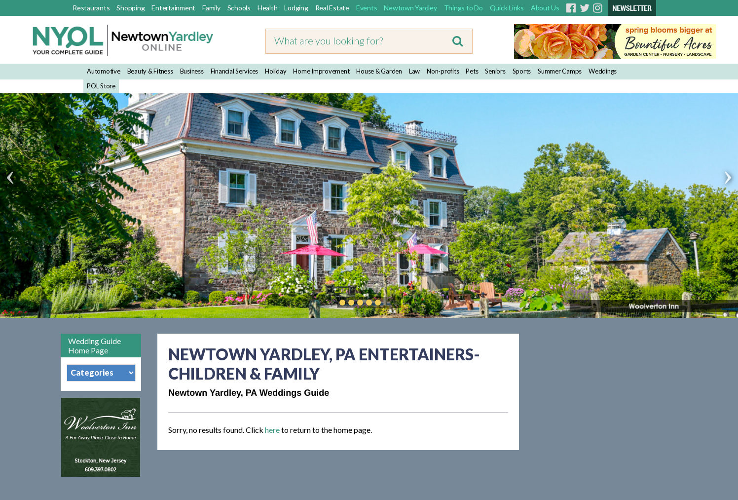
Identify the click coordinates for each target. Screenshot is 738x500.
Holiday (275, 71)
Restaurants (91, 7)
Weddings (603, 71)
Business (192, 71)
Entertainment (173, 7)
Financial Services (234, 71)
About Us (545, 7)
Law (414, 71)
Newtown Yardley (410, 7)
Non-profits (443, 71)
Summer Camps (560, 71)
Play (392, 302)
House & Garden (379, 71)
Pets (472, 71)
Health (268, 7)
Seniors (495, 71)
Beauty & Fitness (150, 71)
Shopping (130, 7)
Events (366, 7)
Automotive (103, 71)
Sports (522, 71)
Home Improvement (321, 71)
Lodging (296, 7)
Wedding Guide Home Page (94, 345)
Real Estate (332, 7)
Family (211, 7)
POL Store (101, 86)
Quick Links (507, 7)
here (272, 429)
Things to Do (463, 7)
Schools (239, 7)
